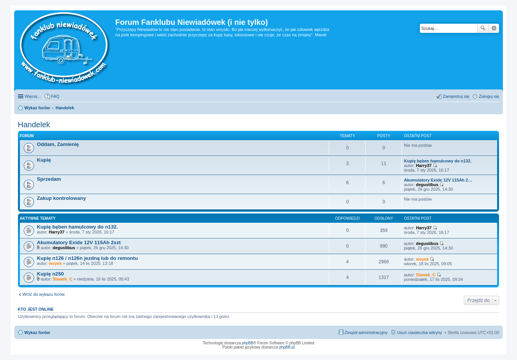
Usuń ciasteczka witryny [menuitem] (419, 332)
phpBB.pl (287, 347)
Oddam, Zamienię (58, 144)
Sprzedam (49, 179)
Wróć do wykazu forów (44, 294)
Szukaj (483, 28)
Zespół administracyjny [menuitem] (366, 332)
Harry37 (424, 165)
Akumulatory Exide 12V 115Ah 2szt (79, 242)
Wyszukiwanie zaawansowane (494, 28)
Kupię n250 (50, 274)
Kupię (44, 160)
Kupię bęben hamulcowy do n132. (437, 161)
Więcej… (33, 96)
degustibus (427, 184)
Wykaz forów (37, 332)
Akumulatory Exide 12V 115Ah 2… (438, 180)
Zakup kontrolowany (61, 198)
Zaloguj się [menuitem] (489, 96)
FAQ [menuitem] (55, 96)
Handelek (34, 124)
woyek (55, 263)
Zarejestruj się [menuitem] (456, 96)
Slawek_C (62, 279)
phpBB (248, 343)
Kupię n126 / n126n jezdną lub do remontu (87, 258)
